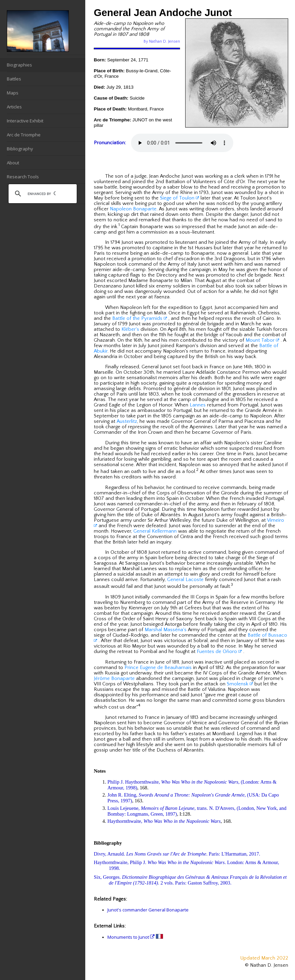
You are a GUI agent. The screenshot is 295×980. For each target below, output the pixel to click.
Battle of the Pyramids (139, 318)
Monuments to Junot (130, 937)
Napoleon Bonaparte (133, 209)
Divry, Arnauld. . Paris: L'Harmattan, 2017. (177, 854)
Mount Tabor (262, 340)
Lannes (198, 405)
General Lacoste (185, 579)
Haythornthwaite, (164, 821)
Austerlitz (127, 421)
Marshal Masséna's (166, 630)
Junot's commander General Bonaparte (148, 910)
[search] (42, 194)
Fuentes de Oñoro (219, 651)
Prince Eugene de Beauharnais (158, 667)
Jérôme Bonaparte (114, 678)
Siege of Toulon (179, 198)
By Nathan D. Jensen (162, 41)
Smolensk (240, 684)
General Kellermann (155, 531)
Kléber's (130, 329)
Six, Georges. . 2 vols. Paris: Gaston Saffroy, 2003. (190, 880)
